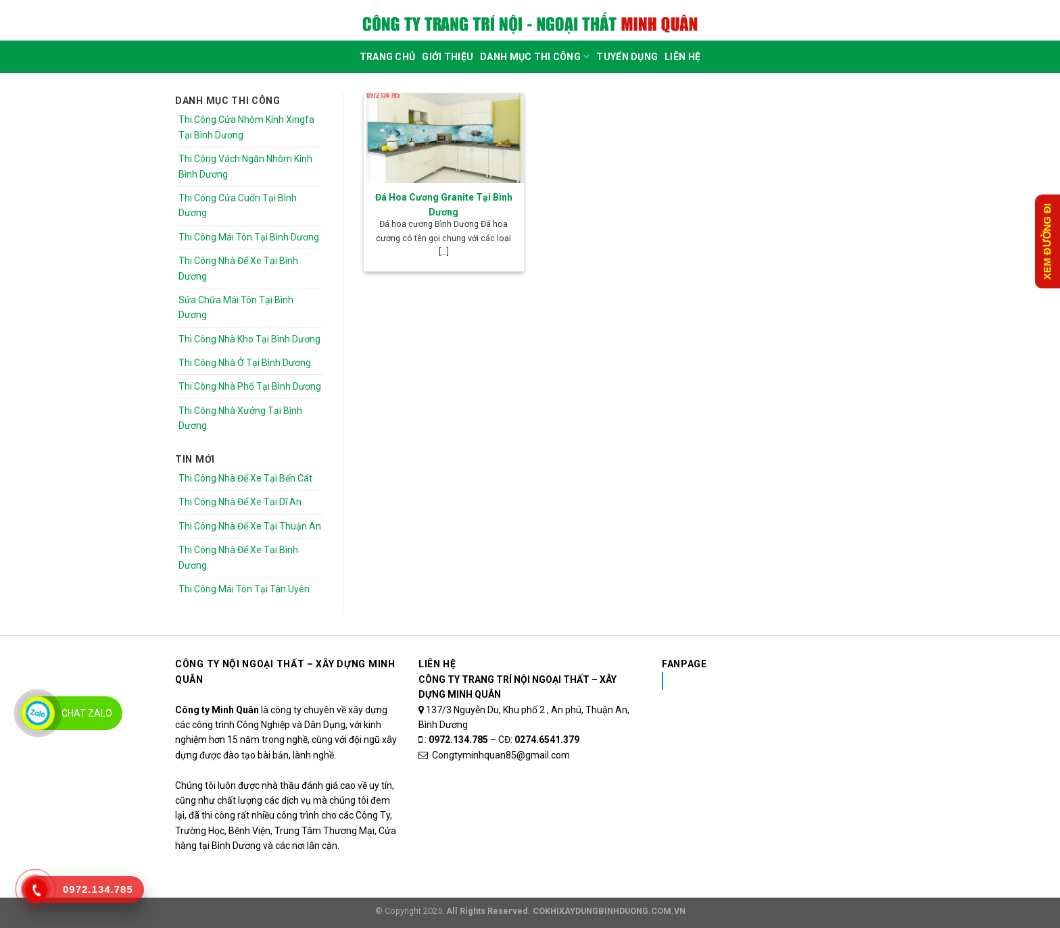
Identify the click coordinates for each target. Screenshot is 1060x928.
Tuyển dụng (627, 56)
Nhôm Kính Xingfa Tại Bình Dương (769, 681)
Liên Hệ (682, 56)
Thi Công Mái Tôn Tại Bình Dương (248, 237)
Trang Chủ (388, 56)
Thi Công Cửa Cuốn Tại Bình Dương (237, 205)
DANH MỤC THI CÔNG (534, 56)
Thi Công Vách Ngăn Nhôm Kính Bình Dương (245, 166)
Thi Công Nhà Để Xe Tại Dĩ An (240, 501)
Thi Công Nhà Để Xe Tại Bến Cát (245, 478)
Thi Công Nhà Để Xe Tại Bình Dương (238, 268)
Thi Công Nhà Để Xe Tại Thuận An (249, 526)
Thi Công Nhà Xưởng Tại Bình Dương (240, 418)
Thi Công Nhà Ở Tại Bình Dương (244, 362)
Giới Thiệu (447, 56)
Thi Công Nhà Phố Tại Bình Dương (249, 386)
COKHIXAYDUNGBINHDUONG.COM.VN (609, 911)
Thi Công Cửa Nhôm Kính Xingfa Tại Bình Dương (246, 127)
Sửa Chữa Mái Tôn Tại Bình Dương (235, 307)
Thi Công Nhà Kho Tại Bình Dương (249, 339)
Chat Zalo (87, 713)
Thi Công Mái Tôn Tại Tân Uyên (244, 589)
